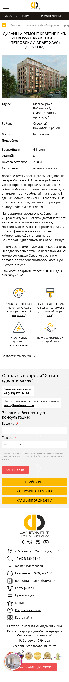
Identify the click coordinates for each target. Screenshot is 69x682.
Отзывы (20, 603)
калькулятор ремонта (34, 491)
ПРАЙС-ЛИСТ (34, 482)
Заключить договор (34, 667)
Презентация (24, 595)
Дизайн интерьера (17, 16)
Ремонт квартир (51, 16)
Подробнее (10, 140)
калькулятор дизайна (34, 500)
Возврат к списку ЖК (16, 356)
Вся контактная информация (35, 581)
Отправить (15, 469)
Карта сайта (23, 617)
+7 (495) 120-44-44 (16, 393)
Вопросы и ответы (28, 610)
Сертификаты (24, 588)
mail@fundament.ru (19, 405)
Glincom (39, 149)
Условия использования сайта (34, 646)
